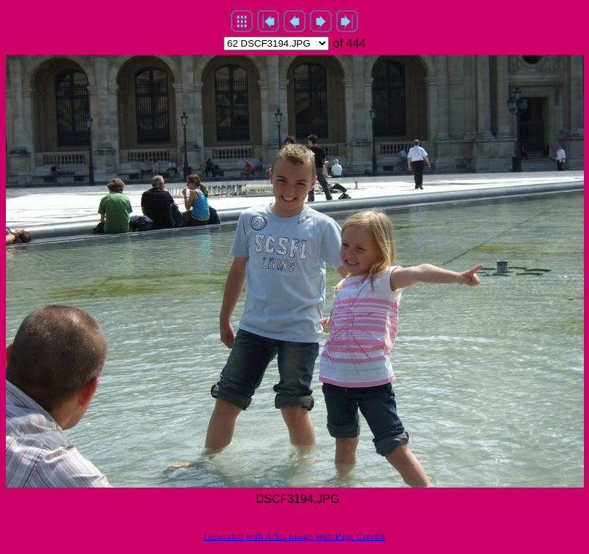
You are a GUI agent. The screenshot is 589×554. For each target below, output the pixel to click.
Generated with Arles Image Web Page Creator (294, 536)
